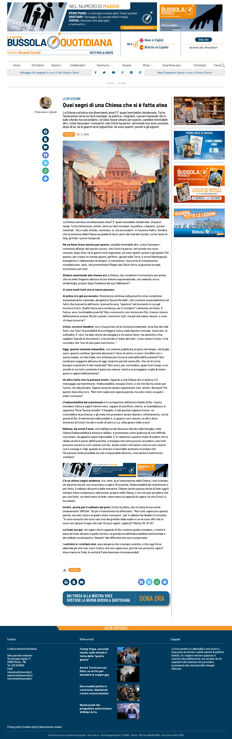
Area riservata (171, 65)
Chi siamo (38, 65)
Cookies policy (30, 726)
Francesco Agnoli (45, 112)
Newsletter (203, 48)
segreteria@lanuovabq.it (20, 675)
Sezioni (56, 65)
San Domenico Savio (170, 72)
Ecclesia (122, 83)
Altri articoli (116, 627)
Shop (146, 65)
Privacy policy (14, 726)
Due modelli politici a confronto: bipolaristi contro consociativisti (94, 689)
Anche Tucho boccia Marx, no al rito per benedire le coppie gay (94, 670)
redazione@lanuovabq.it (19, 671)
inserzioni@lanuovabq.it (19, 678)
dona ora (203, 39)
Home (16, 65)
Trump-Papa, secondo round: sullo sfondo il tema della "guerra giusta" (94, 654)
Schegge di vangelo (33, 72)
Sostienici (103, 65)
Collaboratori (78, 65)
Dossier (127, 65)
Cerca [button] (219, 65)
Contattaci (200, 65)
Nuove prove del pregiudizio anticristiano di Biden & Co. (96, 708)
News (154, 40)
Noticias (156, 47)
